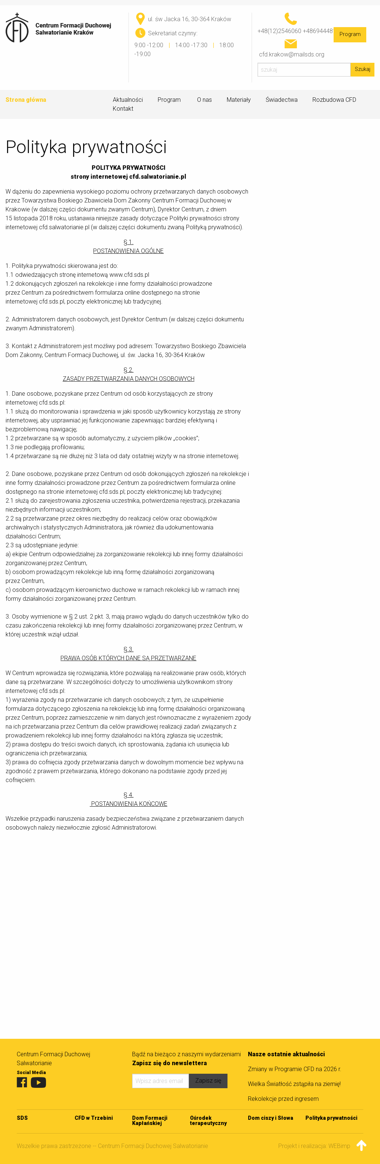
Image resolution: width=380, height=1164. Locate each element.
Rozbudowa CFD (334, 99)
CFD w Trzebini (94, 1118)
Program (350, 34)
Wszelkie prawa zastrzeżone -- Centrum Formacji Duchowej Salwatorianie (112, 1146)
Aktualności (128, 99)
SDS (22, 1118)
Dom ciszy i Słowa (270, 1118)
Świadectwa (282, 99)
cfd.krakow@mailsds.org (291, 54)
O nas (204, 100)
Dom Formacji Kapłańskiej (149, 1120)
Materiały (239, 100)
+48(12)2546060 (279, 31)
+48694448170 (323, 31)
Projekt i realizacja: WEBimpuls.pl (320, 1146)
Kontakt (123, 108)
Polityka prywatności (331, 1118)
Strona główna (26, 99)
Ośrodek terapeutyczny (208, 1120)
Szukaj (362, 69)
